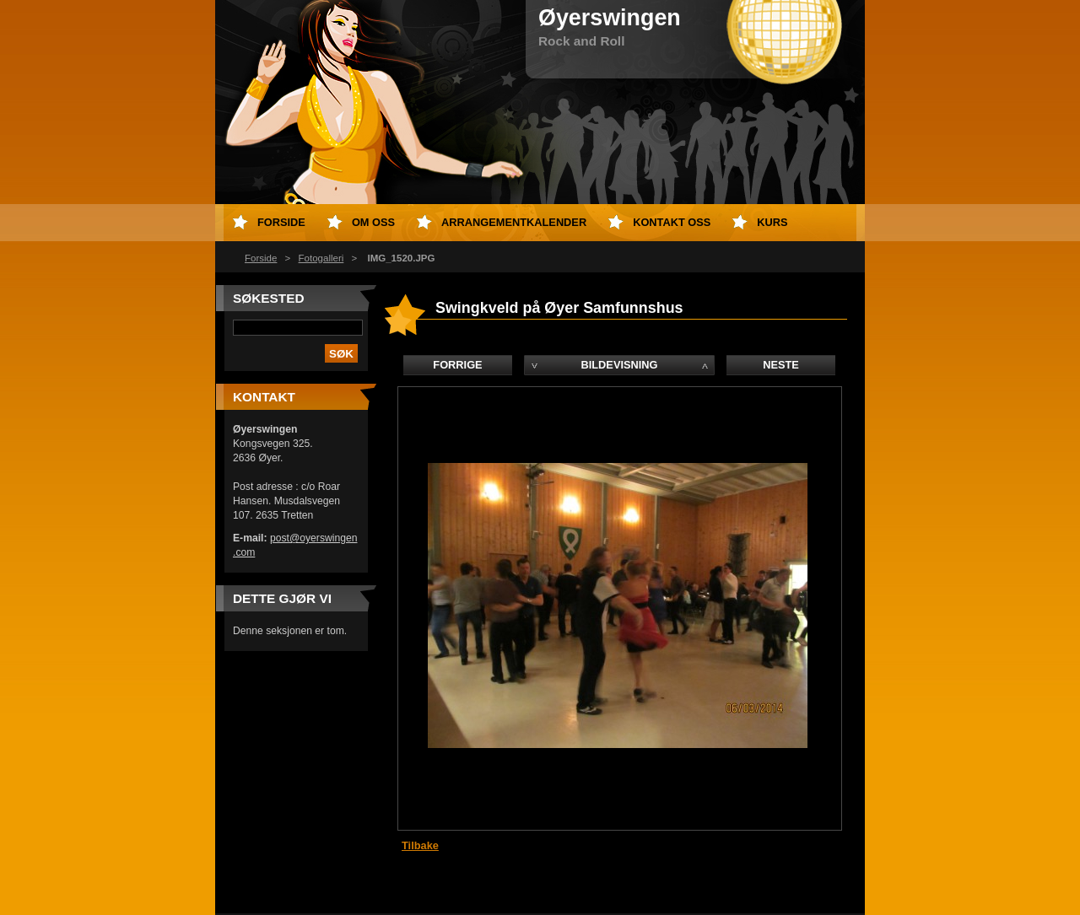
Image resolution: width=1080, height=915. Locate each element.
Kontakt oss (671, 222)
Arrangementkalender (513, 222)
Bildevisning (618, 364)
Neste (781, 364)
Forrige (457, 364)
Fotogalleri (321, 258)
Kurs (772, 222)
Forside (261, 258)
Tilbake (420, 845)
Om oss (373, 222)
